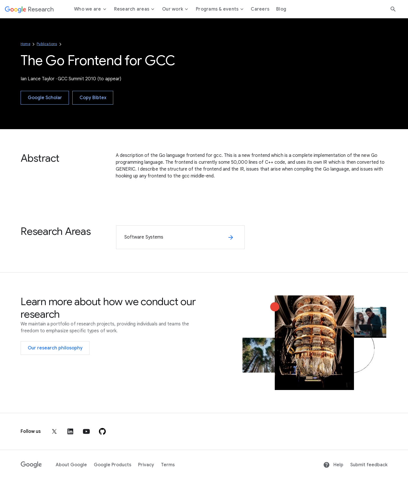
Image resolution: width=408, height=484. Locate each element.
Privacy (146, 465)
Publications (47, 44)
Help (333, 464)
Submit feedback (368, 465)
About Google (71, 465)
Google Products (112, 465)
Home (25, 44)
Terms (168, 465)
